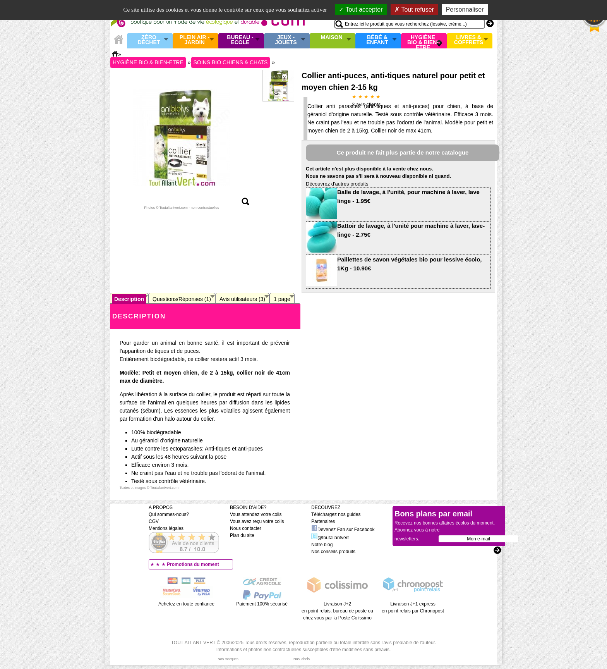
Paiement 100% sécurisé (262, 604)
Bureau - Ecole (240, 40)
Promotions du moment (193, 564)
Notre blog (322, 544)
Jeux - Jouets (286, 40)
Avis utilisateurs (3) (242, 299)
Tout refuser (414, 9)
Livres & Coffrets (468, 40)
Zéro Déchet (149, 40)
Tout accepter (360, 9)
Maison (332, 37)
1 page (282, 299)
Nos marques (228, 659)
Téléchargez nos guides (335, 514)
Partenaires (323, 521)
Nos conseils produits (333, 551)
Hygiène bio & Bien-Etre (423, 40)
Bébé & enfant (377, 40)
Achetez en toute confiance (186, 604)
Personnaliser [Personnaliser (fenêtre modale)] (465, 9)
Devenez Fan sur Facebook (342, 529)
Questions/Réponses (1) (182, 299)
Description (129, 299)
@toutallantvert (330, 537)
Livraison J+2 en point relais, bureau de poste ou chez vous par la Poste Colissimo (337, 611)
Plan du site (242, 535)
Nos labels (301, 659)
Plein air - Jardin (194, 40)
